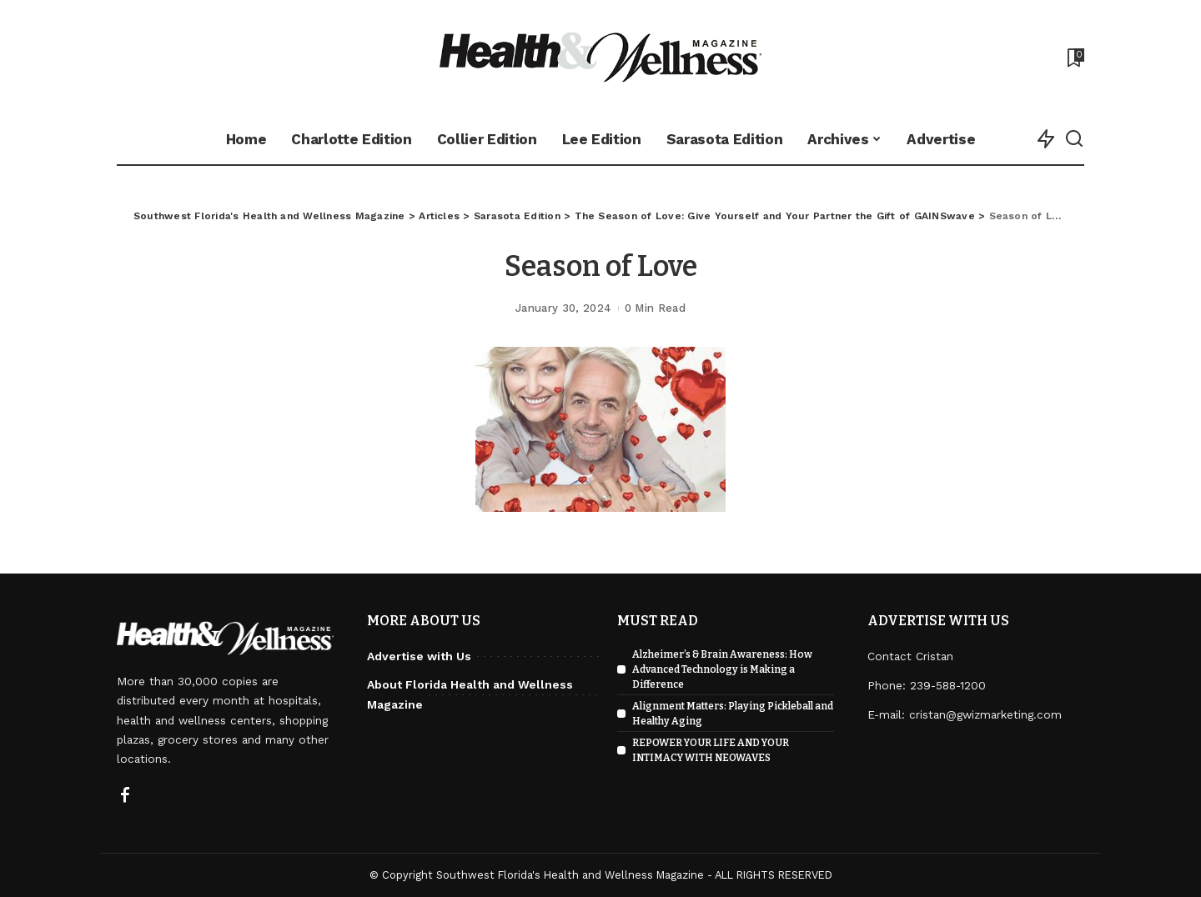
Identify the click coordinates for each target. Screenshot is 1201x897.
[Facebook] (125, 796)
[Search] (1074, 139)
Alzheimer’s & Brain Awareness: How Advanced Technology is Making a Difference (722, 669)
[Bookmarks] (1074, 57)
